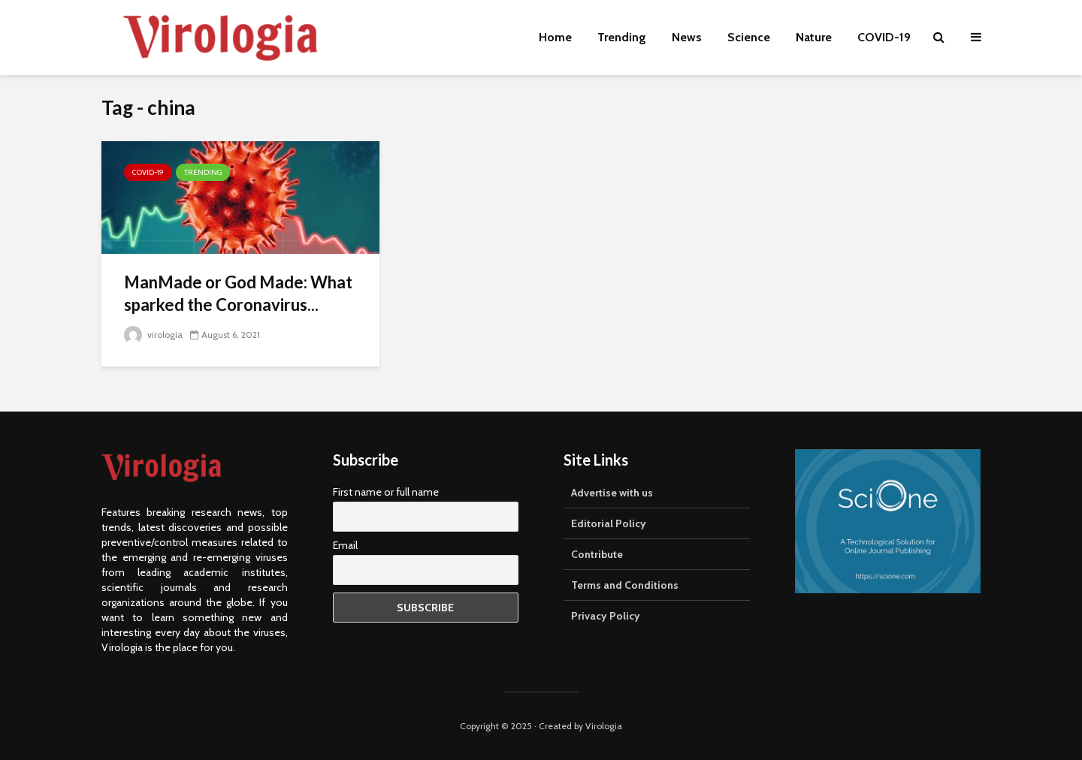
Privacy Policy (605, 616)
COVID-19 (884, 37)
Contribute (597, 554)
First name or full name (386, 492)
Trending (621, 37)
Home (555, 37)
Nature (814, 37)
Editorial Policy (608, 523)
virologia (153, 334)
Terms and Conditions (625, 585)
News (687, 37)
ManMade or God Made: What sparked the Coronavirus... (238, 293)
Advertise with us (612, 492)
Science (748, 37)
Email (345, 545)
